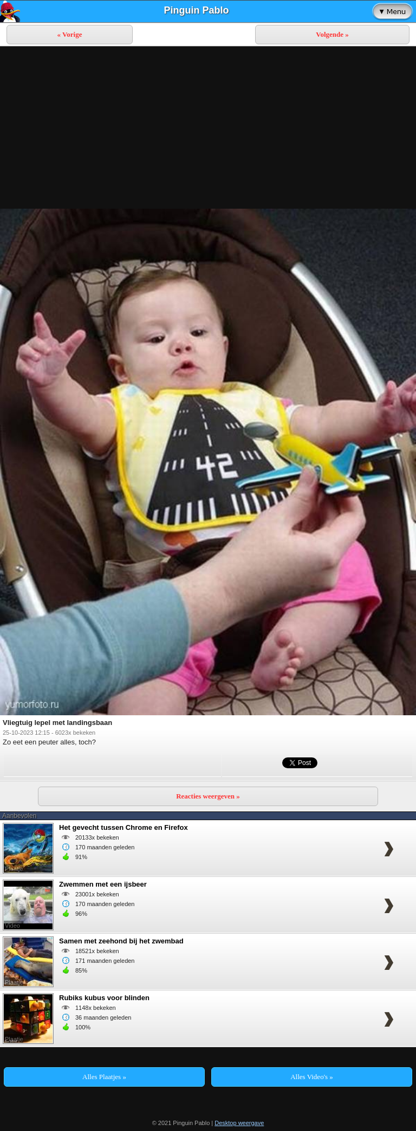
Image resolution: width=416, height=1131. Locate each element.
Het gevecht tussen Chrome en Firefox (123, 827)
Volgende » (332, 34)
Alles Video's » (311, 1077)
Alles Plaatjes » (104, 1077)
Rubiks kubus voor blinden (104, 998)
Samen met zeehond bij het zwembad (121, 941)
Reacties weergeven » (208, 796)
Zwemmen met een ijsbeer (103, 884)
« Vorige (69, 34)
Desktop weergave (239, 1123)
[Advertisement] (208, 127)
